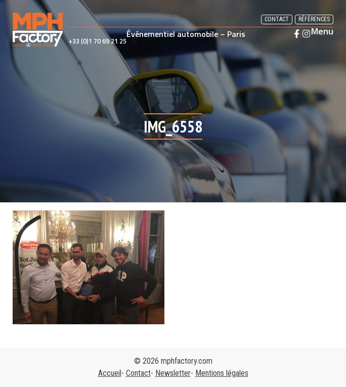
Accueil (109, 373)
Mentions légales (221, 373)
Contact (277, 19)
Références (314, 19)
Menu (322, 31)
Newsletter (173, 373)
